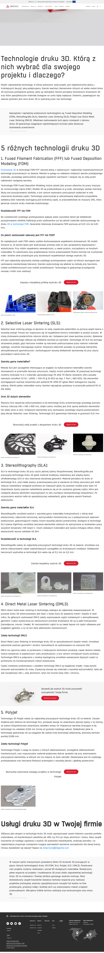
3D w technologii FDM (18, 225)
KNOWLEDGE (47, 922)
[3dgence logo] (13, 6)
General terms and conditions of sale (15, 944)
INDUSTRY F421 (33, 926)
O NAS (55, 6)
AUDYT (38, 934)
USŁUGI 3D (33, 6)
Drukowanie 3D (8, 171)
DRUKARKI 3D (25, 6)
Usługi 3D (39, 926)
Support (88, 6)
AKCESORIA (39, 931)
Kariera (61, 6)
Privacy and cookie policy (12, 942)
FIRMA (53, 922)
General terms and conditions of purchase (16, 946)
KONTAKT (68, 6)
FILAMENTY (39, 929)
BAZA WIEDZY (48, 6)
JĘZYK (93, 6)
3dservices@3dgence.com (56, 849)
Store (61, 922)
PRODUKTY (40, 6)
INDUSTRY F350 (33, 929)
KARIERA (54, 929)
